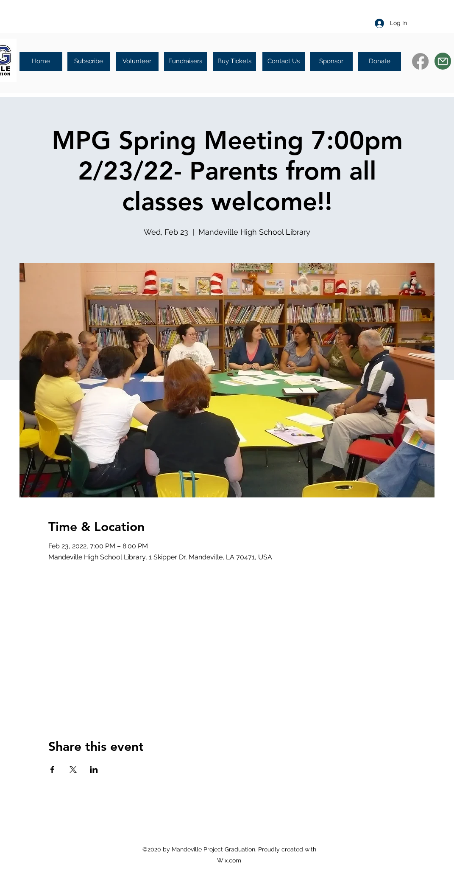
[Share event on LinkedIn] (94, 769)
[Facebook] (420, 61)
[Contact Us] (283, 61)
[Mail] (443, 61)
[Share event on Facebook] (52, 769)
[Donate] (379, 61)
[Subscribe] (88, 61)
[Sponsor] (331, 61)
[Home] (40, 61)
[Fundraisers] (185, 61)
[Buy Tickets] (234, 61)
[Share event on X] (73, 769)
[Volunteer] (137, 61)
